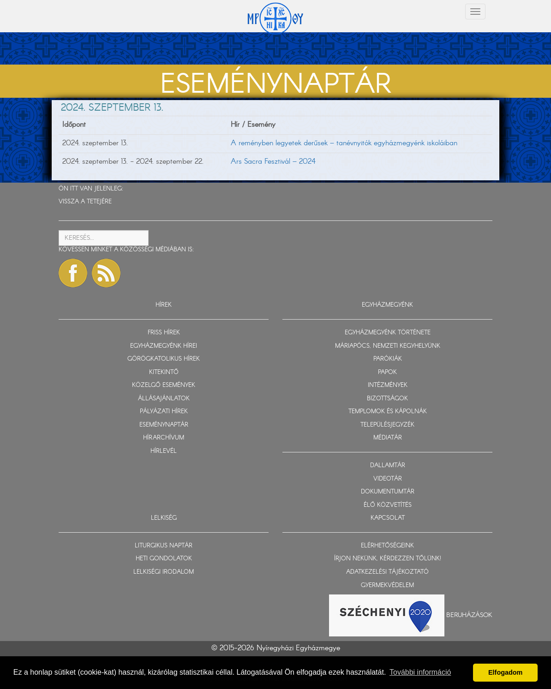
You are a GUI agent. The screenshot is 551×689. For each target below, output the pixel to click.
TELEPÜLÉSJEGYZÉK (387, 425)
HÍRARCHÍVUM (163, 438)
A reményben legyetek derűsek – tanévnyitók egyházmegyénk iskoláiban (344, 143)
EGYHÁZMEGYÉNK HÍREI (163, 346)
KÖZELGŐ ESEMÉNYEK (163, 385)
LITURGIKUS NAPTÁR (163, 545)
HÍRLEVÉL (163, 451)
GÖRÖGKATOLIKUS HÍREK (163, 359)
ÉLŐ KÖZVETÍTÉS (388, 505)
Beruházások (469, 615)
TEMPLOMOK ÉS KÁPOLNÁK (387, 411)
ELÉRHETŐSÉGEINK (387, 545)
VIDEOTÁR (387, 479)
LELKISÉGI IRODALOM (163, 572)
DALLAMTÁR (387, 465)
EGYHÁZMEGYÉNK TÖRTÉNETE (388, 332)
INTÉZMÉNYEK (387, 385)
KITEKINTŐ (164, 372)
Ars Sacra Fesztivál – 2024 (273, 161)
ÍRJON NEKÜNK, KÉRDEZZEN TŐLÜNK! (387, 558)
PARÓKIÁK (387, 359)
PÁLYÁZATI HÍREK (164, 411)
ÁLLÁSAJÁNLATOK (164, 398)
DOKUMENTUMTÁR (387, 491)
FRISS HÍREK (164, 332)
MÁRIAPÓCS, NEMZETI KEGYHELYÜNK (387, 346)
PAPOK (387, 372)
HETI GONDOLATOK (164, 558)
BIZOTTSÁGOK (387, 398)
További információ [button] (420, 672)
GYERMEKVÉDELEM (387, 585)
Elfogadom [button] (505, 672)
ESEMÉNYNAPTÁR (163, 425)
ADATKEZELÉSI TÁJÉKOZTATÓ (387, 572)
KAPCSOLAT (388, 518)
